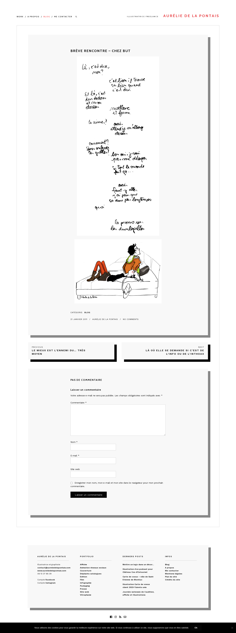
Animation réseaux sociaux (93, 568)
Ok (196, 628)
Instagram (50, 583)
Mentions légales (173, 574)
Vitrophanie (85, 595)
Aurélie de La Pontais (105, 319)
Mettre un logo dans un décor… (138, 564)
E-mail (74, 455)
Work (20, 16)
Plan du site (171, 577)
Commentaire (78, 402)
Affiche (83, 564)
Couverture (85, 571)
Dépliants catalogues (90, 574)
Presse (83, 589)
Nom (74, 442)
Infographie (85, 583)
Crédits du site (172, 580)
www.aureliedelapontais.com (51, 571)
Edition (83, 577)
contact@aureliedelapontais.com (53, 568)
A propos (33, 16)
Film (82, 580)
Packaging (85, 586)
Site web (75, 469)
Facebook (50, 580)
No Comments (131, 319)
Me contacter (63, 16)
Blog (47, 16)
